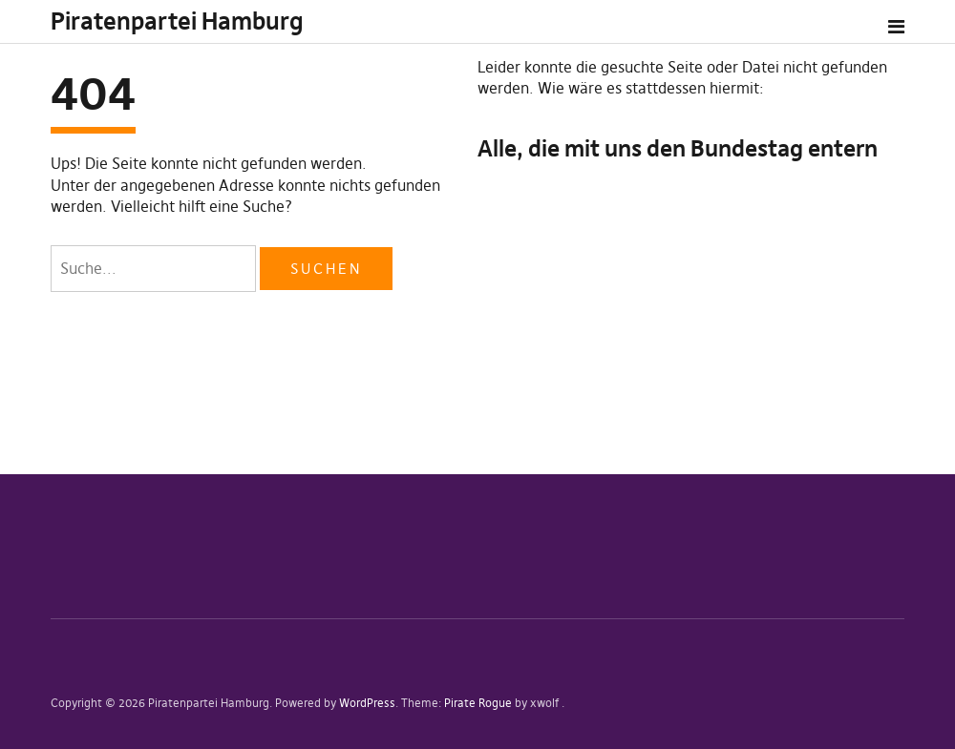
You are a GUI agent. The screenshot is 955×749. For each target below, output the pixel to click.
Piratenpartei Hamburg (177, 21)
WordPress (367, 703)
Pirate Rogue (478, 703)
